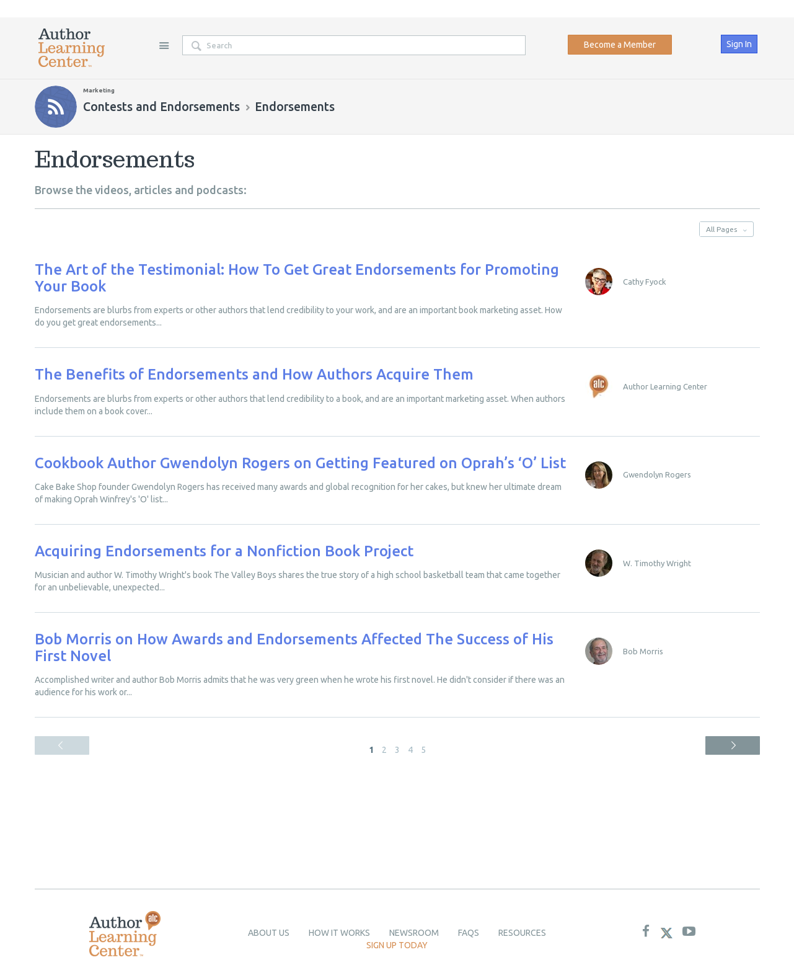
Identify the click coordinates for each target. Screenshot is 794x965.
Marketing (99, 90)
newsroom (414, 933)
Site (164, 45)
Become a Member (620, 45)
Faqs (468, 933)
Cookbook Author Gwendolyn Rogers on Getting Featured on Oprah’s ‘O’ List (300, 463)
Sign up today (397, 945)
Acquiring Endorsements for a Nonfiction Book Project (224, 551)
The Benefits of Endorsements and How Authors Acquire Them (254, 374)
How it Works (339, 933)
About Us (268, 933)
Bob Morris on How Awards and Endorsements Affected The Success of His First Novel (294, 647)
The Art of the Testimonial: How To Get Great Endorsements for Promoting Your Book (297, 277)
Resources (522, 933)
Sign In (739, 44)
